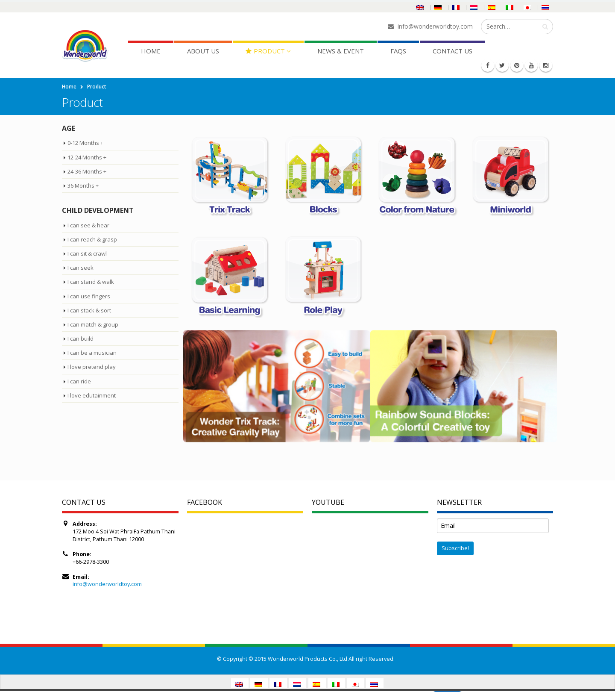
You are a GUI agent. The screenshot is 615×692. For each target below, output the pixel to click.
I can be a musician (92, 352)
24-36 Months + (86, 171)
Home (151, 51)
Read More (481, 686)
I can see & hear (88, 225)
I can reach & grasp (92, 239)
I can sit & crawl (87, 253)
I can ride (79, 381)
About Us (203, 51)
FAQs (398, 51)
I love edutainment (91, 395)
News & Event (340, 51)
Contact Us (452, 51)
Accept (447, 686)
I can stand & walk (90, 282)
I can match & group (92, 324)
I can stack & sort (89, 310)
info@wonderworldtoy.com (107, 584)
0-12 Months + (85, 143)
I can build (80, 338)
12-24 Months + (86, 157)
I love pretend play (91, 367)
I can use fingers (88, 296)
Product (265, 51)
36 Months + (83, 185)
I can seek (80, 267)
